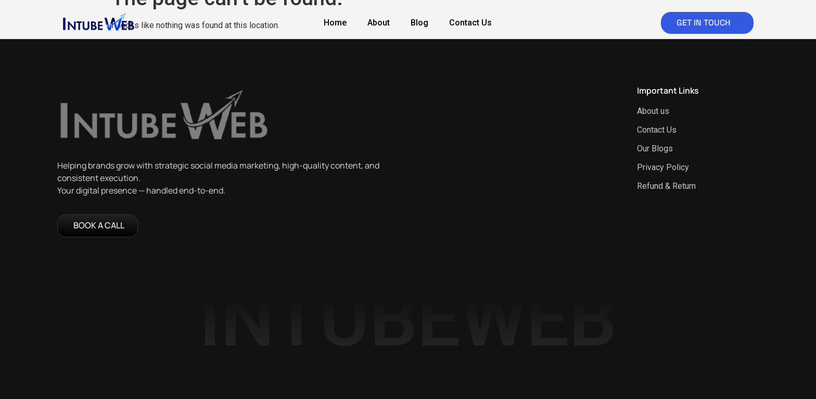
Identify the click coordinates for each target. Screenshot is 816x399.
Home (335, 23)
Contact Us (470, 23)
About (378, 23)
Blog (419, 23)
